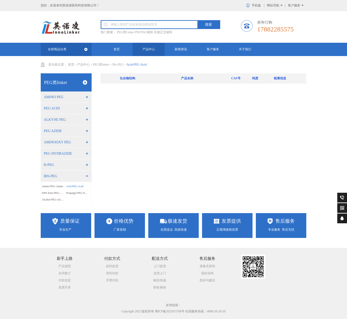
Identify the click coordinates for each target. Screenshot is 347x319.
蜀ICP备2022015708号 (170, 311)
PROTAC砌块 (144, 32)
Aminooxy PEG (57, 142)
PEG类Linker (125, 32)
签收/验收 (159, 287)
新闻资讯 (181, 49)
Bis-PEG (117, 64)
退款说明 (207, 273)
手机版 (256, 5)
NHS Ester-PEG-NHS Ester (54, 193)
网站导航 (273, 5)
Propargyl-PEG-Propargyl (78, 193)
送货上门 (160, 273)
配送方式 (160, 258)
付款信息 (64, 280)
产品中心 (149, 49)
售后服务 (207, 258)
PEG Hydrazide (58, 153)
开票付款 (112, 280)
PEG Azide (53, 131)
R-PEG (49, 165)
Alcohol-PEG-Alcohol (54, 199)
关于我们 (245, 49)
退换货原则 (207, 266)
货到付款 (112, 273)
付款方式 (112, 258)
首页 (117, 49)
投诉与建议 (207, 280)
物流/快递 (159, 280)
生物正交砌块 (163, 32)
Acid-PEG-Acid (74, 186)
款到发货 (112, 266)
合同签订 (64, 273)
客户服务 (294, 5)
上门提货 (160, 266)
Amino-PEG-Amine (52, 186)
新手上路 (65, 258)
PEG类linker (101, 64)
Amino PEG (53, 97)
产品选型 (64, 266)
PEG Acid (52, 108)
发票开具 (64, 287)
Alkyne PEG (55, 119)
